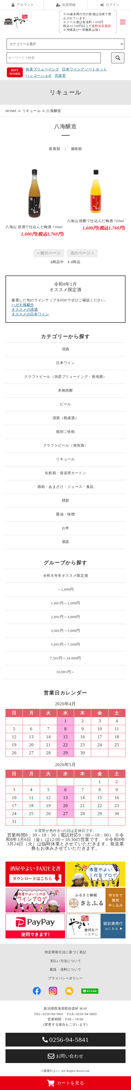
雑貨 (65, 500)
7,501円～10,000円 (65, 658)
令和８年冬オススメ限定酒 (65, 575)
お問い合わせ (65, 1056)
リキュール (31, 111)
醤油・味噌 (65, 514)
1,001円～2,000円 (65, 603)
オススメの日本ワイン (30, 314)
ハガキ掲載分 (23, 305)
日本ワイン (65, 363)
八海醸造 (53, 111)
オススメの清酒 (25, 309)
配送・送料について (65, 969)
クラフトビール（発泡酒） (65, 445)
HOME (11, 111)
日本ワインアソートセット (84, 69)
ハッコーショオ (39, 75)
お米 (65, 528)
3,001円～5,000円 (65, 631)
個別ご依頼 (65, 432)
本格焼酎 (65, 390)
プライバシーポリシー (65, 978)
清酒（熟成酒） (65, 418)
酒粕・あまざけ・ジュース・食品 (65, 487)
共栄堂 (60, 75)
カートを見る (65, 1083)
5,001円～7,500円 (65, 644)
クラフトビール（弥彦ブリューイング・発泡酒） (65, 377)
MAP (83, 1008)
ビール (65, 404)
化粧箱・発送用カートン (65, 473)
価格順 (76, 149)
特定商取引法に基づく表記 (66, 952)
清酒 (65, 349)
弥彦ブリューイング (42, 69)
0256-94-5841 (65, 1039)
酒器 (65, 542)
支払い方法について (65, 961)
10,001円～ (65, 672)
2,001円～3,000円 (65, 617)
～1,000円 (65, 589)
